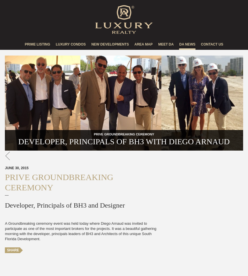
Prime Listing (37, 44)
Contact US (212, 44)
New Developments (110, 44)
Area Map (143, 44)
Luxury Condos (71, 44)
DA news (187, 44)
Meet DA (166, 44)
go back (8, 156)
